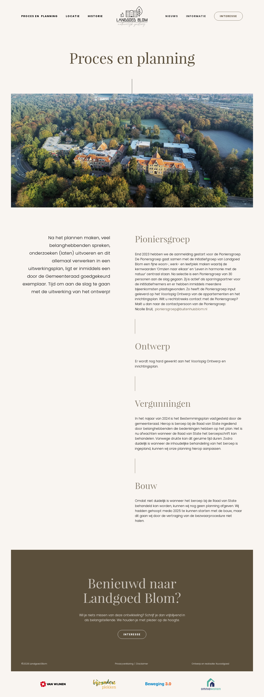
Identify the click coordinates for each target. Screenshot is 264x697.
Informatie (196, 16)
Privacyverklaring (124, 663)
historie (95, 16)
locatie (73, 16)
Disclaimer (142, 663)
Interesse (228, 16)
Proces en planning (39, 16)
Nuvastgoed (222, 663)
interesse (132, 634)
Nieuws (171, 16)
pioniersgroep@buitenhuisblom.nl (181, 309)
